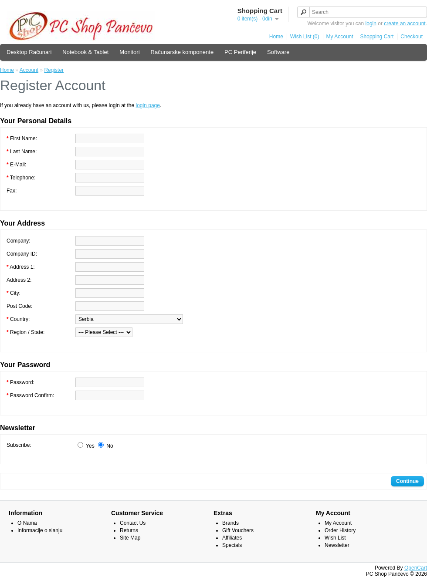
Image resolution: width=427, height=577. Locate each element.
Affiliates (232, 538)
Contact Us (133, 523)
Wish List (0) (304, 37)
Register (54, 70)
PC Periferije (240, 52)
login (371, 23)
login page (148, 105)
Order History (340, 530)
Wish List (335, 538)
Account (29, 70)
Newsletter (337, 545)
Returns (129, 530)
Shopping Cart (377, 37)
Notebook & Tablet (85, 52)
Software (278, 52)
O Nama (27, 523)
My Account (339, 37)
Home (276, 37)
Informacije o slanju (39, 530)
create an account (404, 23)
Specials (232, 545)
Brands (230, 523)
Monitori (129, 52)
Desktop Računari (29, 52)
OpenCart (415, 568)
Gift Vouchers (238, 530)
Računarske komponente (182, 52)
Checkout (411, 37)
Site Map (130, 538)
